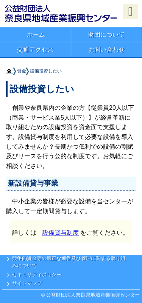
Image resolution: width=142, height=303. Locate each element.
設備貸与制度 (60, 232)
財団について (106, 34)
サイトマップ (27, 283)
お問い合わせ (106, 49)
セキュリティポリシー (36, 274)
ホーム (36, 34)
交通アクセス (35, 49)
